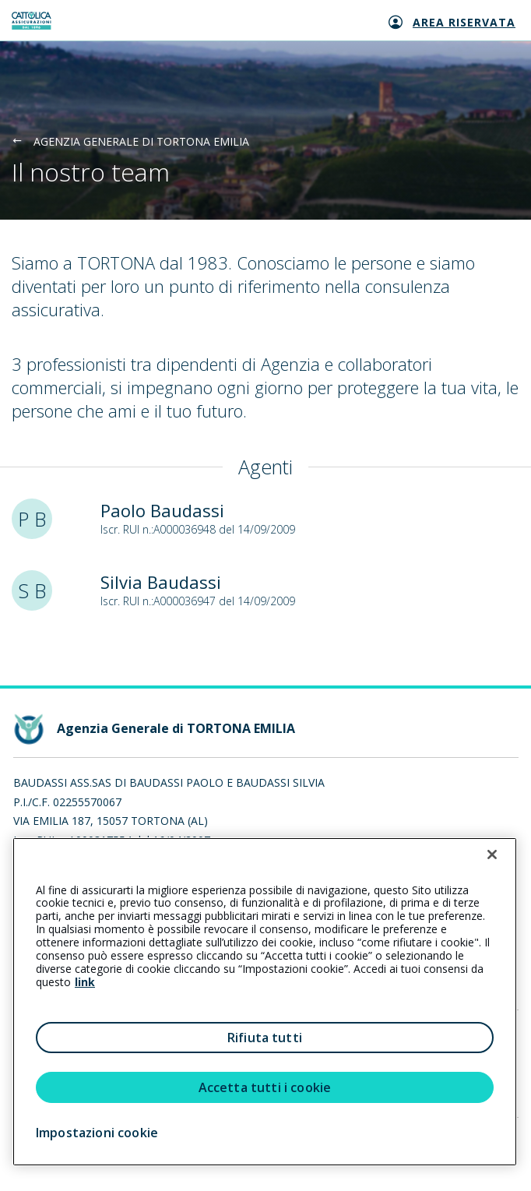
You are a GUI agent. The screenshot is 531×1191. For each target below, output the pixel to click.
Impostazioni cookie (97, 1132)
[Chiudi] (492, 854)
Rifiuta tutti (264, 1037)
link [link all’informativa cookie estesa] (85, 981)
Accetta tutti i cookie (265, 1087)
